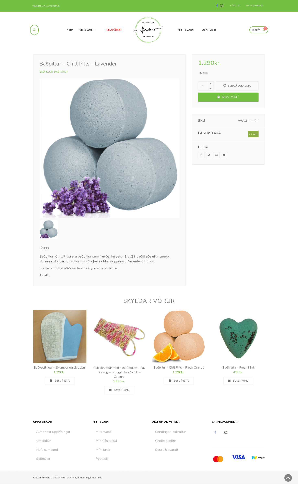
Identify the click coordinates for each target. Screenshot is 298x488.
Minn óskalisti (106, 440)
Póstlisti (102, 458)
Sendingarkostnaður (170, 431)
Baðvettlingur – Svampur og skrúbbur (60, 367)
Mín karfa (103, 449)
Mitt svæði (104, 431)
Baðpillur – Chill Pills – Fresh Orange (178, 367)
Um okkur (43, 440)
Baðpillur (46, 71)
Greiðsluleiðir (165, 440)
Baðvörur (61, 71)
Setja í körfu (228, 97)
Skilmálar (43, 458)
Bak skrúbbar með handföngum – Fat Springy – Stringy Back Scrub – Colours (119, 372)
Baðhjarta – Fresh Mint (238, 367)
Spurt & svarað (166, 449)
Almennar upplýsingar (53, 431)
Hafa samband (47, 449)
